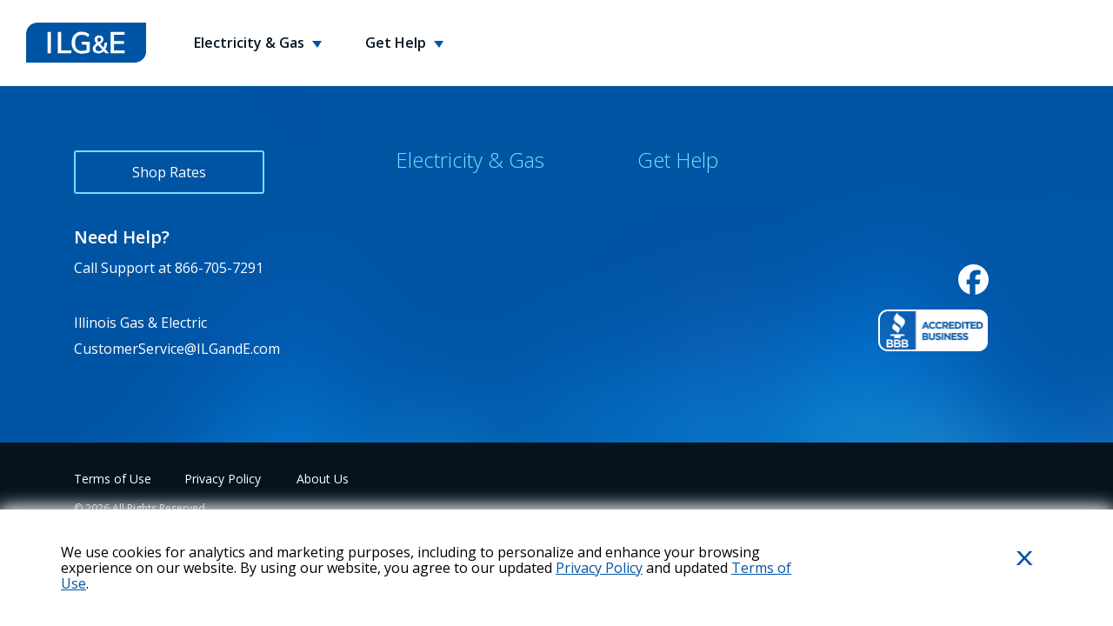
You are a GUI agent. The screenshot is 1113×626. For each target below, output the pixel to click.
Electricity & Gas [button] (251, 42)
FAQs (653, 236)
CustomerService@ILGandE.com (177, 348)
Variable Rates (443, 351)
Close (1004, 586)
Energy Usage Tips (699, 274)
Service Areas (439, 274)
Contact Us (673, 198)
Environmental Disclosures (483, 313)
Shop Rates (169, 172)
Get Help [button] (397, 42)
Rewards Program (454, 236)
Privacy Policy (222, 478)
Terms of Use (112, 478)
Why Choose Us (447, 198)
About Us (323, 478)
